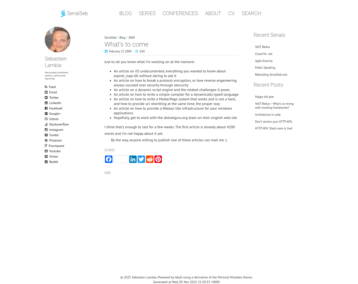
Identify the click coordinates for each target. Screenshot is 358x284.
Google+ (47, 114)
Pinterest (47, 140)
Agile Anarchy (264, 61)
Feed (47, 87)
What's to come (126, 44)
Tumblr (47, 135)
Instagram (47, 130)
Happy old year (264, 97)
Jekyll (178, 277)
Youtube (47, 151)
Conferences (180, 13)
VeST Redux (262, 47)
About (213, 13)
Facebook (47, 108)
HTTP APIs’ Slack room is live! (274, 128)
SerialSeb (74, 13)
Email (47, 92)
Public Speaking (265, 68)
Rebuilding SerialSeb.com (271, 75)
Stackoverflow (47, 124)
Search (251, 13)
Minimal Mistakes (230, 277)
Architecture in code (268, 115)
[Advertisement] (171, 215)
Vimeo (47, 156)
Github (47, 119)
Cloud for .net (263, 54)
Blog (125, 13)
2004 (131, 38)
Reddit (47, 162)
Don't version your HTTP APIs (273, 122)
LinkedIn (47, 103)
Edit (142, 51)
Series (147, 13)
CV (231, 13)
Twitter (47, 97)
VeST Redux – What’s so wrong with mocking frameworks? (274, 106)
